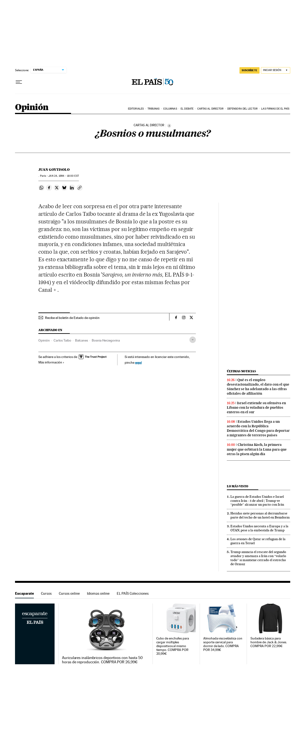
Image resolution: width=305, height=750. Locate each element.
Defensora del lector (242, 108)
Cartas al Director (210, 108)
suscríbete (249, 70)
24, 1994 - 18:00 (63, 175)
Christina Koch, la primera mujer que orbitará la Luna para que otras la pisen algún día (257, 449)
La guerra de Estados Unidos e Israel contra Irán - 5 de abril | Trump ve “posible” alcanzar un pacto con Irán (257, 501)
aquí (138, 362)
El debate (187, 108)
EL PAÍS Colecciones (133, 593)
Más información (51, 362)
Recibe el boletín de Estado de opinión (72, 318)
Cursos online (69, 593)
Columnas (170, 108)
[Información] (169, 125)
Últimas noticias (241, 371)
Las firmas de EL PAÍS (275, 108)
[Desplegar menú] (19, 82)
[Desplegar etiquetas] (192, 340)
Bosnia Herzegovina (106, 340)
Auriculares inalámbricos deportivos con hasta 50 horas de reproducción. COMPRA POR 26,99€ (102, 660)
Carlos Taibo (62, 340)
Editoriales (136, 108)
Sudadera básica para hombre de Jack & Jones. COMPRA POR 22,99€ (268, 642)
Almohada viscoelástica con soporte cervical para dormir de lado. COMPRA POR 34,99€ (222, 644)
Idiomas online (98, 593)
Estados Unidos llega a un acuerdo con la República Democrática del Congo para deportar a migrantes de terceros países (258, 428)
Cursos (46, 593)
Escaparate (24, 593)
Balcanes (81, 340)
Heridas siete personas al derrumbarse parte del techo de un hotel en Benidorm (260, 515)
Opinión (32, 107)
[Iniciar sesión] (275, 70)
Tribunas (153, 108)
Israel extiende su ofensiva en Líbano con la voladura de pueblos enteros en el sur (256, 407)
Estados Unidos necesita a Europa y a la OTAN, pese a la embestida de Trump (259, 528)
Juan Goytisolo (54, 169)
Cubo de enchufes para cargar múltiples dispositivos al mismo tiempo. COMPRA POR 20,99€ (172, 646)
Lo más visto (237, 486)
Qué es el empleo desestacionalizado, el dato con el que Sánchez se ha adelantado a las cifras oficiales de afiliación (258, 387)
